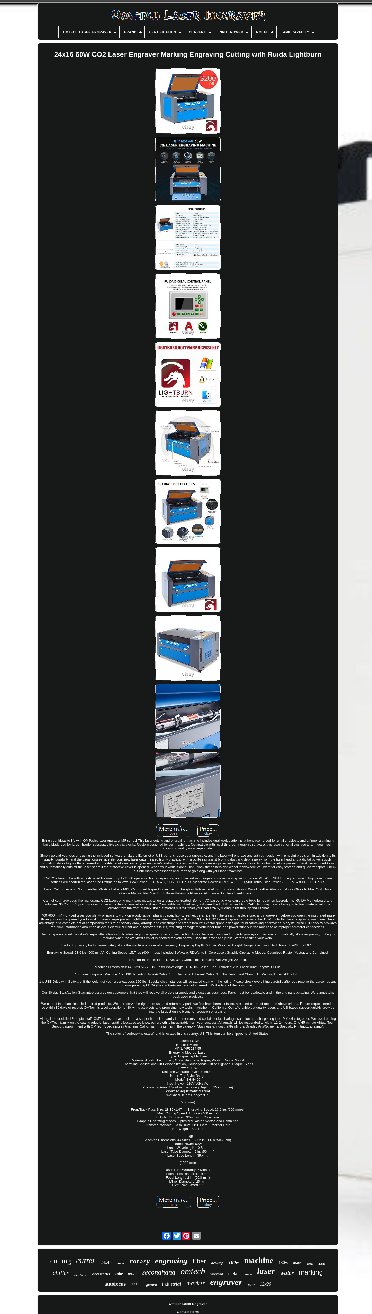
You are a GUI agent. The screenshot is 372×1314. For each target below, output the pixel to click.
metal (233, 1273)
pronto (248, 1274)
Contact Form (188, 1312)
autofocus (115, 1284)
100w (234, 1262)
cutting (60, 1261)
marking (311, 1272)
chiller (61, 1272)
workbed (216, 1274)
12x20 (265, 1284)
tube (119, 1274)
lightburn (151, 1285)
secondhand (158, 1272)
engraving (171, 1260)
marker (195, 1283)
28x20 (310, 1263)
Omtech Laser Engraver (188, 1304)
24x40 (106, 1262)
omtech (193, 1271)
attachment (80, 1274)
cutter (86, 1260)
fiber (199, 1261)
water (287, 1273)
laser (266, 1271)
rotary (139, 1262)
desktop (217, 1263)
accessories (101, 1274)
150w (251, 1285)
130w (283, 1262)
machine (258, 1260)
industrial (171, 1284)
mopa (297, 1263)
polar (132, 1274)
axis (135, 1283)
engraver (226, 1282)
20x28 (322, 1263)
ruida (120, 1263)
